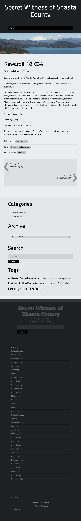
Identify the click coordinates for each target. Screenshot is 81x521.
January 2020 (16, 419)
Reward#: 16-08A (17, 167)
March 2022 (15, 396)
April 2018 (15, 430)
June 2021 (14, 404)
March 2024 (15, 373)
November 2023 (17, 377)
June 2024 (15, 370)
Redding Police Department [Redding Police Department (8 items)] (25, 283)
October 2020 (16, 411)
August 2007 (16, 467)
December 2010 (17, 460)
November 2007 (17, 464)
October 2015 (16, 441)
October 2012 (16, 456)
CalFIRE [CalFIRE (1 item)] (44, 278)
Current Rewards (21, 141)
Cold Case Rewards (18, 212)
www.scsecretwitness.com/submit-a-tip (25, 134)
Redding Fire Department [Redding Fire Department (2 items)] (60, 279)
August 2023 (16, 381)
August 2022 (16, 392)
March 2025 (15, 355)
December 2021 (17, 400)
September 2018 (17, 422)
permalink (21, 152)
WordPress (46, 321)
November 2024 (17, 362)
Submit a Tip (17, 510)
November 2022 (17, 389)
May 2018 (14, 426)
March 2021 (15, 407)
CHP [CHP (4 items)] (49, 279)
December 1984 (17, 479)
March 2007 (15, 471)
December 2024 (17, 358)
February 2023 (16, 385)
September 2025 (17, 351)
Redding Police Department (20, 147)
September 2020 (17, 415)
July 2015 (14, 449)
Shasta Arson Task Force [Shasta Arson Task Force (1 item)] (50, 284)
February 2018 (16, 434)
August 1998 (16, 475)
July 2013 (14, 452)
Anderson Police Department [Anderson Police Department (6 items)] (24, 278)
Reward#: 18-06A (63, 178)
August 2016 (16, 437)
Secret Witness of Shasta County (40, 311)
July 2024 (14, 366)
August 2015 (16, 445)
